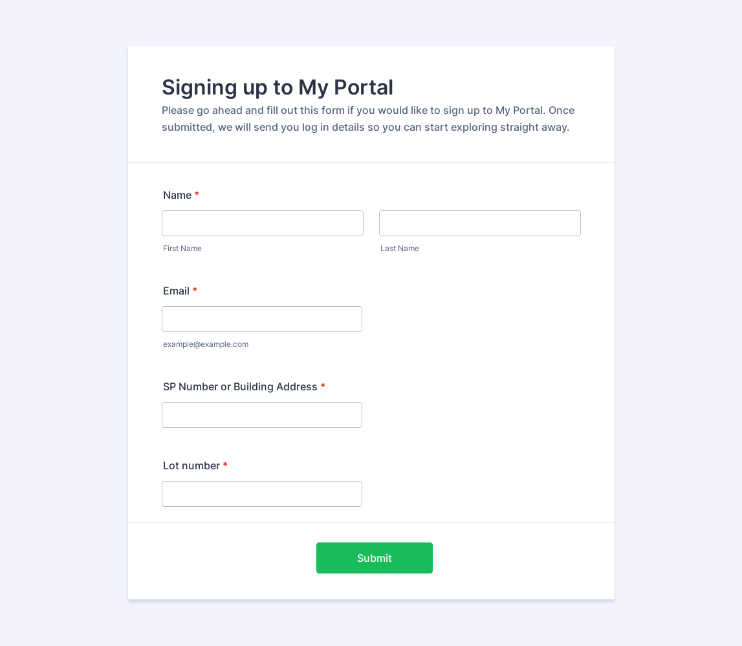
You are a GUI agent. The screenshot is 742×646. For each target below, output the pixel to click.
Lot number (195, 465)
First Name (182, 248)
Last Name (399, 248)
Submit (374, 557)
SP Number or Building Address (244, 386)
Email (180, 290)
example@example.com (205, 344)
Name (181, 194)
